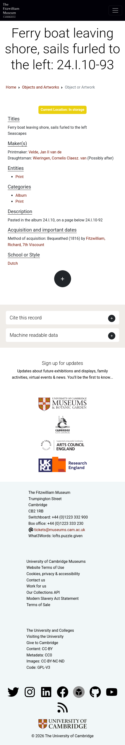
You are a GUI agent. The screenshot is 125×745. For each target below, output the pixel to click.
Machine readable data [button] (34, 335)
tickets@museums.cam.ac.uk (59, 529)
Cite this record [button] (26, 318)
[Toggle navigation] (115, 10)
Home (11, 87)
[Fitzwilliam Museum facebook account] (46, 691)
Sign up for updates (62, 363)
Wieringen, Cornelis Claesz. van (60, 158)
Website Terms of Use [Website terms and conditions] (45, 567)
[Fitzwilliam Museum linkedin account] (63, 691)
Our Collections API (43, 592)
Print (19, 176)
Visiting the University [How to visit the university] (45, 636)
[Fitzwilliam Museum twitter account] (14, 691)
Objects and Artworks (40, 87)
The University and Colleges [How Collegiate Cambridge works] (50, 630)
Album (21, 195)
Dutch (13, 263)
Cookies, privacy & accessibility (53, 574)
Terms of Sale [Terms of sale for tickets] (38, 604)
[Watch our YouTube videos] (111, 691)
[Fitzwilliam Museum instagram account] (30, 691)
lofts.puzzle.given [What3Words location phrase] (67, 536)
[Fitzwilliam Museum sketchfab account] (79, 691)
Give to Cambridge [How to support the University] (42, 642)
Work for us (36, 586)
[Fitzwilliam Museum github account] (96, 691)
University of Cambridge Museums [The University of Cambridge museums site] (56, 561)
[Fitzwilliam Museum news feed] (62, 707)
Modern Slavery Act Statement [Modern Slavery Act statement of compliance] (53, 598)
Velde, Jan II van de (45, 152)
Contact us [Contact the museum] (36, 580)
